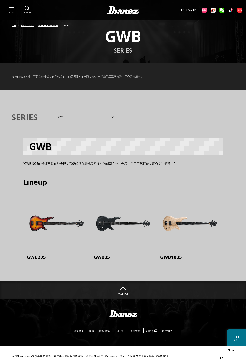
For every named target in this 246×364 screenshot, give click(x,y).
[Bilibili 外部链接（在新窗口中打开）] (204, 10)
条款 (91, 331)
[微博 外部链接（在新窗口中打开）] (213, 10)
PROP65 (120, 331)
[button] (11, 7)
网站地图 (167, 331)
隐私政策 (154, 356)
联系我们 (78, 331)
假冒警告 (135, 331)
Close (231, 350)
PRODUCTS (27, 25)
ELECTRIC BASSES (48, 25)
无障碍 (151, 331)
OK (221, 358)
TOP (14, 25)
